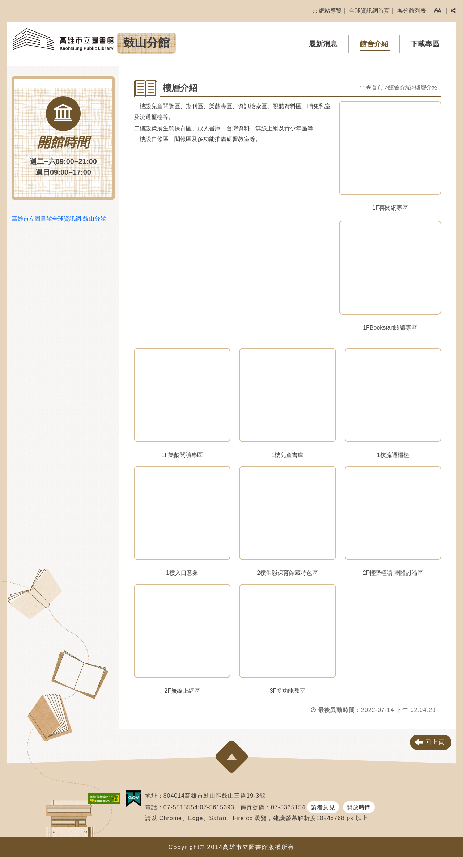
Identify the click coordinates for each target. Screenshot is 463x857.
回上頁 (435, 742)
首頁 (374, 87)
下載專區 (425, 44)
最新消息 (323, 44)
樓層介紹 (426, 87)
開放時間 (359, 807)
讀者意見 (323, 807)
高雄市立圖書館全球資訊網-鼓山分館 (59, 219)
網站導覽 (330, 11)
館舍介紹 (374, 44)
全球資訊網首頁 (369, 11)
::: (315, 11)
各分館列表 (411, 11)
